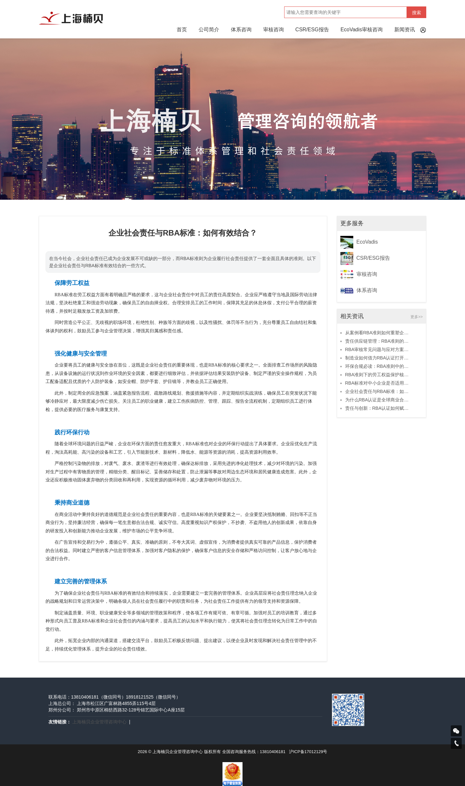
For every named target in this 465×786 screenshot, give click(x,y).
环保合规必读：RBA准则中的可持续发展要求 (378, 366)
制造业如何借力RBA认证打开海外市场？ (378, 357)
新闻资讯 (404, 29)
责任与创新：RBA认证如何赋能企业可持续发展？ (378, 408)
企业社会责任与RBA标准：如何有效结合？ (378, 391)
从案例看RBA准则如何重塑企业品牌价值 (378, 332)
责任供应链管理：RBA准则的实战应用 (378, 341)
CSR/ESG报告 (312, 29)
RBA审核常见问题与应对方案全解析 (378, 349)
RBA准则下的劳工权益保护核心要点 (378, 374)
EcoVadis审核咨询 (362, 29)
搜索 (416, 12)
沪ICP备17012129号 (308, 751)
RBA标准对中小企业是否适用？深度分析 (378, 383)
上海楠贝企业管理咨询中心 (99, 721)
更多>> (416, 317)
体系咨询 (241, 29)
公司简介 (209, 29)
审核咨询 (273, 29)
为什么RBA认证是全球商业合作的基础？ (378, 399)
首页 (182, 29)
